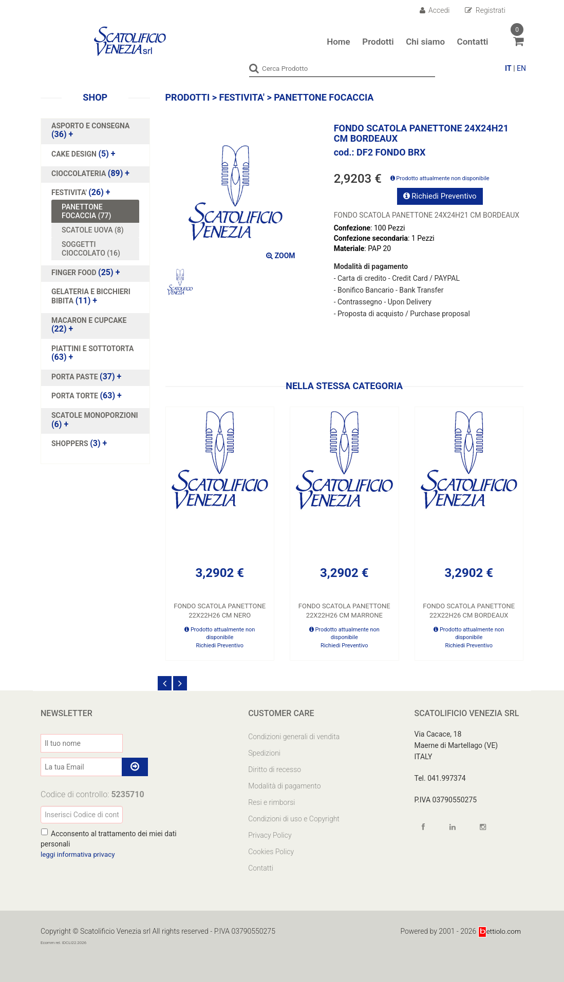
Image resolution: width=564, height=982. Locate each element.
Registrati (485, 10)
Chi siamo (425, 41)
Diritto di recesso (274, 769)
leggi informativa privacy (80, 854)
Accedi (435, 10)
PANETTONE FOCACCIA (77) (86, 211)
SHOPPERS (70, 443)
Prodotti (377, 41)
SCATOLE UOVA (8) (93, 229)
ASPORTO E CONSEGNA (90, 125)
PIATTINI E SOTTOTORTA (92, 348)
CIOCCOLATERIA (79, 173)
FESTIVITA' (69, 192)
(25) (85, 272)
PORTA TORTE (75, 395)
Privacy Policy (269, 835)
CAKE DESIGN (74, 153)
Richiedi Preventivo (440, 195)
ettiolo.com (499, 931)
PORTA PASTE (75, 376)
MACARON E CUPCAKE (88, 320)
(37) (86, 376)
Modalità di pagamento (284, 785)
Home (338, 41)
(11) (90, 295)
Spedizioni (264, 752)
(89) (90, 173)
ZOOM (280, 255)
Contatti (472, 41)
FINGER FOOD (74, 272)
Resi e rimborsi (271, 802)
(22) (88, 324)
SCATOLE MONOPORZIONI (94, 415)
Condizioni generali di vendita (294, 736)
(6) (94, 419)
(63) (92, 352)
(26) (80, 192)
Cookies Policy (271, 851)
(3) (79, 443)
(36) (90, 130)
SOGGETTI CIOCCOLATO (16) (91, 248)
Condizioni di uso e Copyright (294, 818)
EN (521, 68)
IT (508, 68)
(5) (83, 153)
